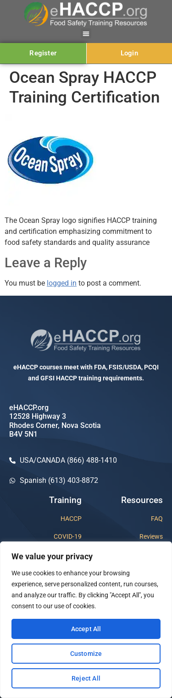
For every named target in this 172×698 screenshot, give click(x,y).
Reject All (86, 678)
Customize (86, 653)
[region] (86, 619)
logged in (62, 283)
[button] (86, 33)
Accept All (86, 629)
